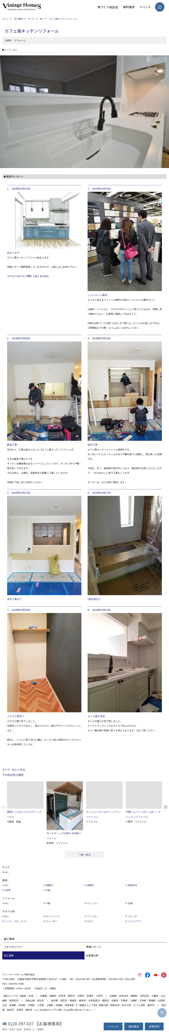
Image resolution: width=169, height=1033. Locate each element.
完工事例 (9, 955)
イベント (145, 7)
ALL (7, 872)
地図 (64, 979)
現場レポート (93, 947)
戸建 (48, 903)
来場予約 (154, 1026)
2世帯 (8, 890)
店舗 (130, 903)
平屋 (48, 890)
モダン (90, 921)
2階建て (50, 885)
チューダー (51, 921)
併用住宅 (132, 885)
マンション (92, 903)
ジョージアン (135, 921)
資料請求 (129, 7)
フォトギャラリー (14, 947)
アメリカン (92, 916)
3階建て (91, 885)
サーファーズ (53, 916)
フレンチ (132, 916)
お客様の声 (92, 955)
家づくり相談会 (108, 7)
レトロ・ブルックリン (16, 921)
